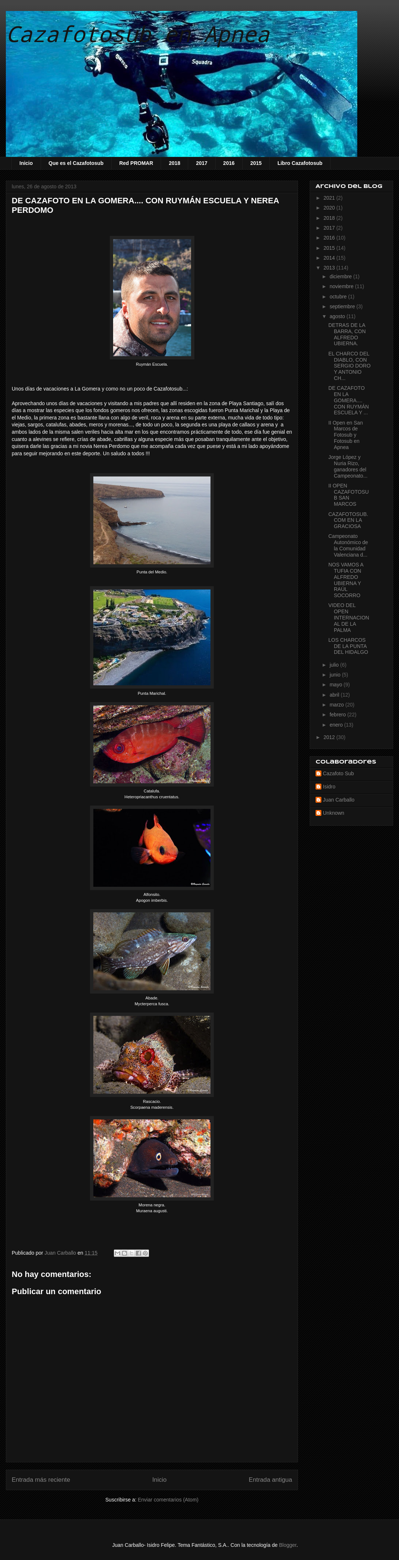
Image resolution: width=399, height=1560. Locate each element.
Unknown (333, 813)
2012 (330, 737)
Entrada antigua (270, 1479)
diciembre (341, 276)
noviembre (342, 286)
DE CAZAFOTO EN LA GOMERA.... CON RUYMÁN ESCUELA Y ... (348, 400)
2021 (330, 198)
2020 (330, 208)
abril (334, 695)
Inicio (26, 163)
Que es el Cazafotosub (76, 163)
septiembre (342, 306)
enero (336, 725)
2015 (256, 163)
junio (335, 675)
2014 (330, 258)
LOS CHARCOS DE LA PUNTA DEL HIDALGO (348, 646)
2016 (229, 163)
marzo (337, 705)
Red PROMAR (136, 163)
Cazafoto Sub (338, 773)
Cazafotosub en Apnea (137, 33)
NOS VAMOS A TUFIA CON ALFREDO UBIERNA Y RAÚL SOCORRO (345, 580)
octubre (338, 296)
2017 (201, 163)
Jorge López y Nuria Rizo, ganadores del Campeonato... (348, 466)
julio (334, 665)
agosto (337, 316)
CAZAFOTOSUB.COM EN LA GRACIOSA (348, 520)
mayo (336, 684)
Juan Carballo (338, 800)
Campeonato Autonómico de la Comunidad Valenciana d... (348, 545)
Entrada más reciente (41, 1479)
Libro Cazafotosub (299, 163)
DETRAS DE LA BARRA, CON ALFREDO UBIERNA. (347, 334)
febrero (338, 714)
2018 (174, 163)
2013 (330, 268)
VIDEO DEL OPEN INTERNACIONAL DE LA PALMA (348, 617)
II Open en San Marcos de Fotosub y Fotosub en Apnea (345, 435)
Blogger (287, 1545)
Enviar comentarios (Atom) (168, 1500)
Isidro (329, 787)
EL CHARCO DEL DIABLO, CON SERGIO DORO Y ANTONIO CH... (349, 366)
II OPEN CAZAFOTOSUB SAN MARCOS (348, 495)
